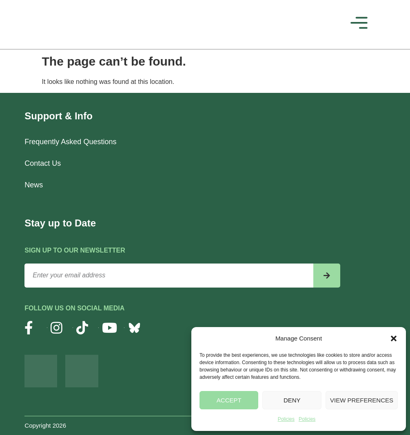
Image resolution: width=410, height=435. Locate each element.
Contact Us (42, 163)
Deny (292, 400)
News (33, 185)
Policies (286, 419)
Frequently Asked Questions (70, 142)
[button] (394, 338)
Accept (229, 400)
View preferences (361, 400)
